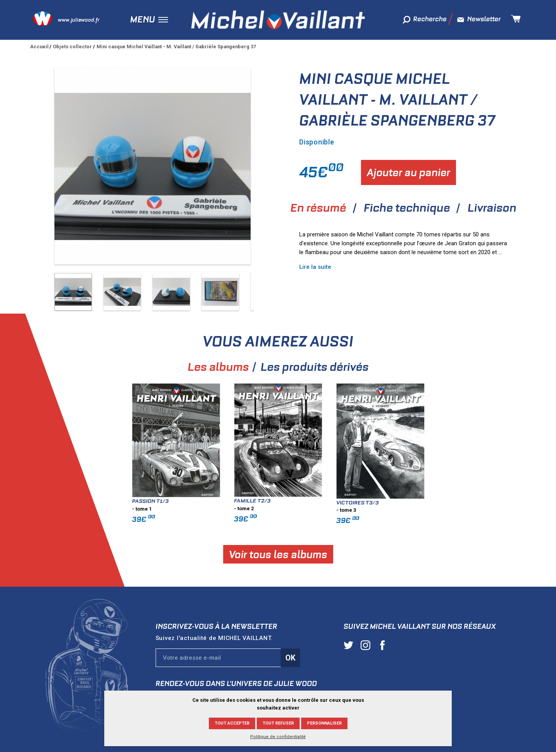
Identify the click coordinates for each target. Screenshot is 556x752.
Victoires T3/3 (391, 502)
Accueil (39, 46)
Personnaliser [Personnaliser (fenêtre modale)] (324, 723)
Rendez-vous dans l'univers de (236, 683)
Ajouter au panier (408, 172)
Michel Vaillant (278, 19)
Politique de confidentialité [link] (278, 736)
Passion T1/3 (184, 500)
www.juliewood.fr (78, 20)
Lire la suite (315, 266)
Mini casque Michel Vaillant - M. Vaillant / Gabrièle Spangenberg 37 (176, 46)
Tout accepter (232, 723)
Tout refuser (278, 723)
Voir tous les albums (312, 554)
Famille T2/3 (286, 500)
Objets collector (72, 46)
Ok (290, 657)
